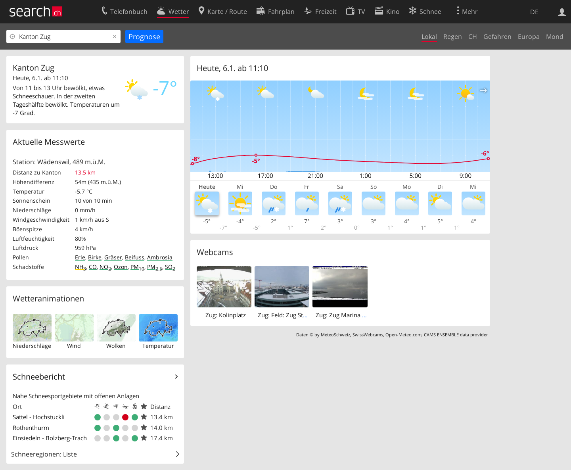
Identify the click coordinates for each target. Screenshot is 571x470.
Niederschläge (32, 345)
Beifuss (134, 257)
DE (534, 12)
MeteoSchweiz (335, 335)
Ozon (121, 266)
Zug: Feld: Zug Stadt (285, 315)
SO (170, 266)
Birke (95, 257)
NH (80, 266)
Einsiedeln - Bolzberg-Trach (50, 438)
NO (105, 266)
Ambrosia (159, 257)
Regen (452, 36)
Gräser (113, 257)
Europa (529, 36)
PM (137, 266)
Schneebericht (39, 376)
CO (93, 266)
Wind (74, 345)
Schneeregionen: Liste (44, 454)
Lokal (429, 36)
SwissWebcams (368, 335)
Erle (80, 257)
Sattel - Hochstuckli (39, 417)
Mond (554, 36)
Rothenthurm (31, 428)
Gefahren (497, 36)
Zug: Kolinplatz (225, 315)
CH (472, 36)
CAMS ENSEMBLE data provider (456, 335)
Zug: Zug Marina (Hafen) (348, 315)
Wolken (116, 345)
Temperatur (158, 345)
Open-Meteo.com (403, 335)
